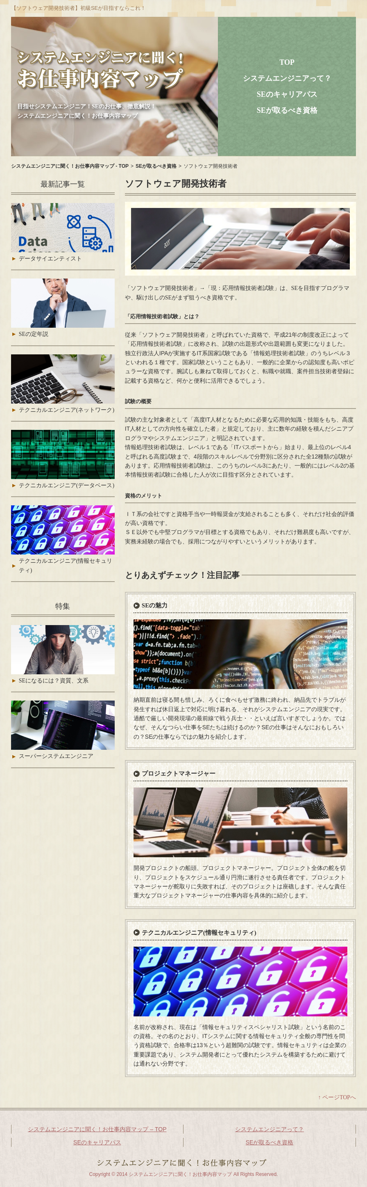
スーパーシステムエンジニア (56, 756)
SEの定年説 (33, 334)
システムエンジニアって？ (287, 78)
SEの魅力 (155, 605)
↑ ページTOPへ (337, 1097)
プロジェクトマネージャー (178, 773)
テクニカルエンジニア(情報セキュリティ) (199, 932)
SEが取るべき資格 (287, 110)
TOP (287, 62)
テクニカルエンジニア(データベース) (66, 485)
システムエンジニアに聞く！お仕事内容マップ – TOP (97, 1129)
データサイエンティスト (50, 259)
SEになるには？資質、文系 (53, 681)
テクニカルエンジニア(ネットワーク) (66, 410)
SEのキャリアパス (287, 94)
